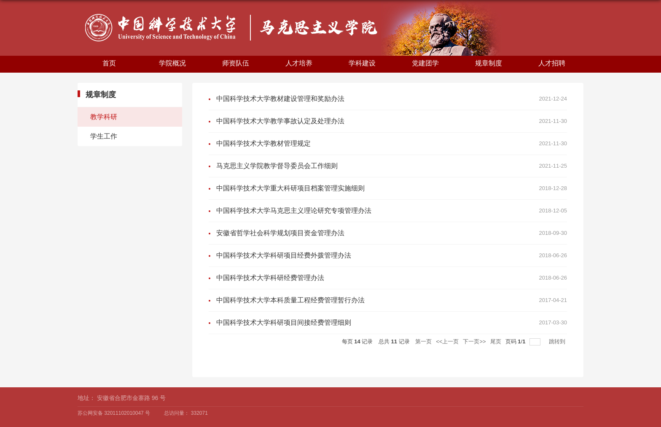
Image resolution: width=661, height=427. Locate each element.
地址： (86, 397)
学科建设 (362, 63)
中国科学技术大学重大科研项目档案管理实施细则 (290, 188)
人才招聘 (551, 63)
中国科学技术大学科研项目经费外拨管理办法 (283, 255)
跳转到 (558, 341)
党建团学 (425, 63)
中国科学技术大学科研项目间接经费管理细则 (283, 322)
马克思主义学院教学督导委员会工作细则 (277, 165)
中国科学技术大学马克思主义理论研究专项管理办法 (293, 210)
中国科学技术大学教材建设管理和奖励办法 (280, 98)
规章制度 (488, 63)
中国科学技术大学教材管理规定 (263, 143)
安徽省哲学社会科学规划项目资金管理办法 (280, 233)
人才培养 (298, 63)
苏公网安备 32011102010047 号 (114, 413)
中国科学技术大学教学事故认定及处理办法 (280, 121)
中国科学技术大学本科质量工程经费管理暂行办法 (290, 300)
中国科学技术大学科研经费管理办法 (270, 277)
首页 (109, 63)
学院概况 (172, 63)
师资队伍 (235, 63)
